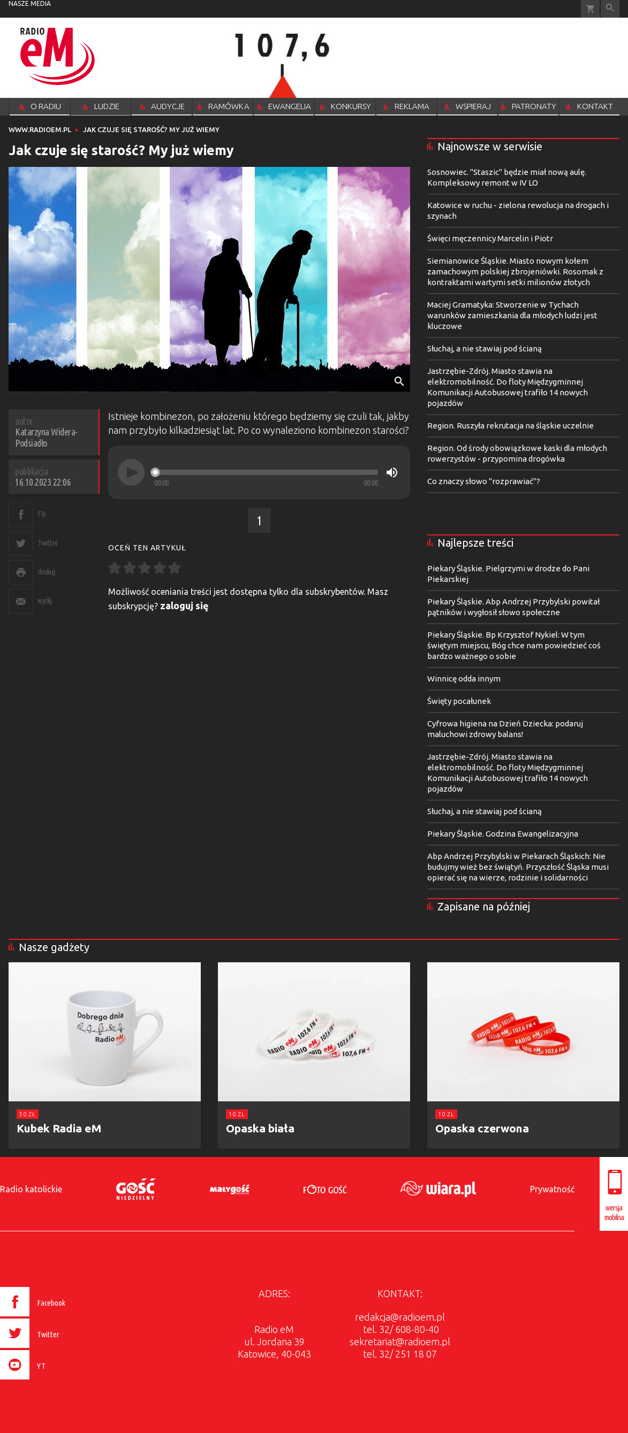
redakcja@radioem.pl (400, 1317)
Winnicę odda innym (464, 678)
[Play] (131, 472)
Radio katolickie (31, 1189)
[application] (259, 472)
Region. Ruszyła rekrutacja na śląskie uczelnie (510, 425)
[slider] (266, 472)
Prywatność (552, 1189)
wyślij (44, 600)
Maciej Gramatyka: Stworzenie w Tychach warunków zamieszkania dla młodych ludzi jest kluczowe (512, 315)
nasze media (30, 3)
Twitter (47, 542)
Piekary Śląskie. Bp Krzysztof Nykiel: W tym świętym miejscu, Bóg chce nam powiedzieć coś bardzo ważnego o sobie (514, 645)
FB (41, 513)
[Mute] (392, 472)
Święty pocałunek (459, 701)
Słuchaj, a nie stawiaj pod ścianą (484, 348)
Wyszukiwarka (610, 9)
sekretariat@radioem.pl (400, 1341)
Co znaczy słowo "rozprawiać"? (483, 481)
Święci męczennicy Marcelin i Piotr (490, 238)
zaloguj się (184, 605)
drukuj (46, 571)
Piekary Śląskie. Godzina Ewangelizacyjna (502, 833)
